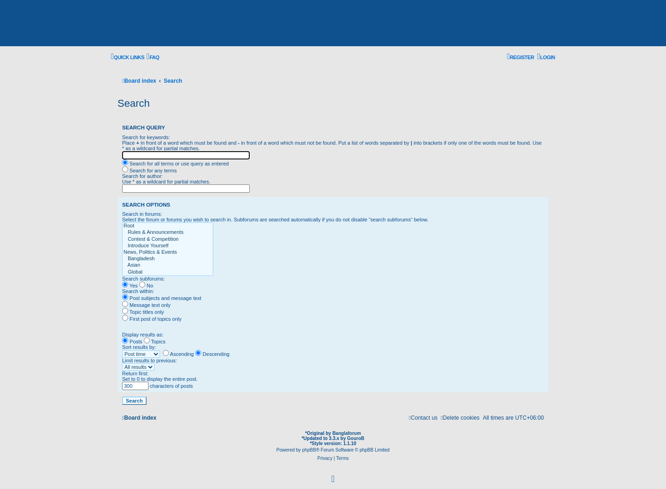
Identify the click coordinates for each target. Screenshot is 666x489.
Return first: (135, 373)
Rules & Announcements (168, 232)
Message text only (146, 305)
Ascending (178, 354)
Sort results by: (139, 347)
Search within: (138, 291)
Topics (155, 341)
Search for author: (142, 176)
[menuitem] (153, 57)
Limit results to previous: (149, 360)
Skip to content (263, 3)
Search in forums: (142, 214)
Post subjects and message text (161, 298)
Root (168, 226)
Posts (132, 341)
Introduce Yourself (168, 246)
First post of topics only (152, 319)
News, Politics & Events (168, 252)
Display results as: (142, 334)
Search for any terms (149, 170)
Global (168, 272)
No (146, 285)
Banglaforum (347, 433)
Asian (168, 265)
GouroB (355, 438)
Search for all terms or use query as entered (175, 163)
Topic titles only (143, 312)
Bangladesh (168, 259)
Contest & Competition (168, 239)
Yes (130, 285)
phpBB (309, 449)
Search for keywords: (146, 137)
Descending (212, 354)
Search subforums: (143, 278)
